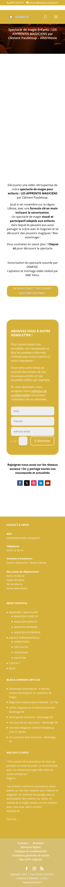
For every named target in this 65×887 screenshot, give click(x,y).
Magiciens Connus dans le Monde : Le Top (33, 702)
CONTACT (14, 663)
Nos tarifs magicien (30, 859)
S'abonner (42, 440)
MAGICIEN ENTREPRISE (27, 632)
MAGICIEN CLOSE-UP (26, 616)
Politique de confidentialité (30, 851)
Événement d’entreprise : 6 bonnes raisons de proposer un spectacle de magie (30, 693)
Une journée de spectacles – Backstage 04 (33, 722)
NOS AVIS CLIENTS (18, 752)
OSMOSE (32, 267)
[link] (32, 275)
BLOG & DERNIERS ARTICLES (23, 679)
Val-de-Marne (14, 584)
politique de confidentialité (29, 393)
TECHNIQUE (21, 652)
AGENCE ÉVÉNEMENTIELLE (24, 637)
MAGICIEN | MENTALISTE (23, 612)
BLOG (12, 668)
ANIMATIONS (21, 641)
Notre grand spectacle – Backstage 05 (31, 717)
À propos (23, 843)
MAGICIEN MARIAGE (25, 627)
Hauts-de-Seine (15, 580)
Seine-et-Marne (16, 575)
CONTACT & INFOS (18, 524)
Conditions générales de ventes (30, 855)
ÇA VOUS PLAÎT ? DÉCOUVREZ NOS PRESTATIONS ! (32, 291)
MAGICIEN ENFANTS (25, 621)
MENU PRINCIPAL (17, 603)
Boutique (38, 843)
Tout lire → (13, 819)
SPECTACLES (21, 647)
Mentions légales (31, 847)
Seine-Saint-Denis (17, 588)
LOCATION (20, 657)
